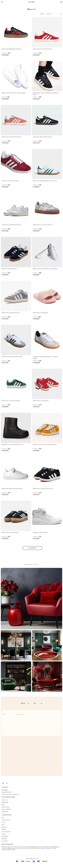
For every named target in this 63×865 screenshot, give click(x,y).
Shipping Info (5, 802)
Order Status (5, 811)
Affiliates (4, 829)
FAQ (3, 804)
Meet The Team (6, 820)
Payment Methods (6, 809)
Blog (3, 817)
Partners (4, 834)
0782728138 (4, 790)
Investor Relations (6, 831)
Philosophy (4, 838)
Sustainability (5, 836)
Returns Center (5, 807)
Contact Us (4, 800)
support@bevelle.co (7, 792)
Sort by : (42, 13)
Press (3, 824)
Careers (4, 822)
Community (5, 841)
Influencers (4, 827)
